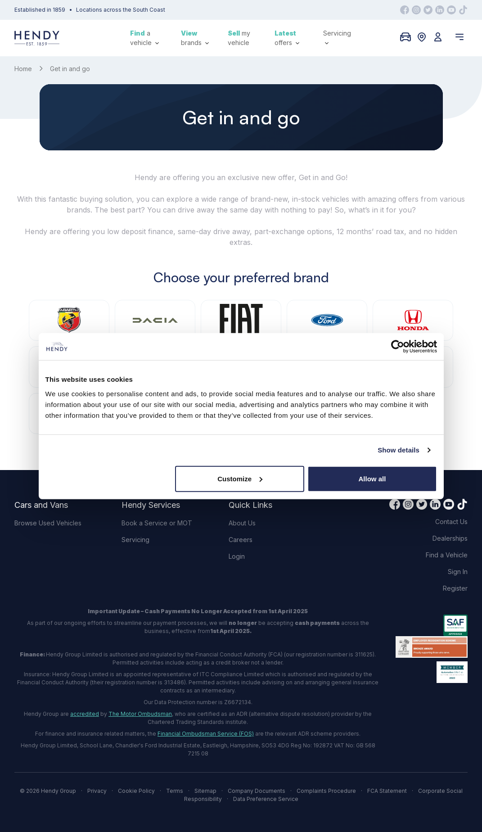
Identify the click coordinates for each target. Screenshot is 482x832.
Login (237, 556)
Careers (240, 539)
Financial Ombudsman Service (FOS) (206, 733)
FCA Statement (387, 790)
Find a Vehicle (447, 555)
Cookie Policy (136, 790)
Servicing (337, 37)
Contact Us (451, 521)
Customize (239, 478)
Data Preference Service (265, 799)
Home (23, 68)
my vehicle (239, 37)
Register (455, 588)
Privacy (97, 790)
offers (287, 37)
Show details (398, 450)
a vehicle (144, 37)
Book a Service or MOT (157, 523)
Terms (174, 790)
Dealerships (450, 538)
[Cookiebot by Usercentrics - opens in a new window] (397, 346)
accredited (84, 713)
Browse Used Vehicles (47, 523)
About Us (242, 523)
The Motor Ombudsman (140, 713)
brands (195, 37)
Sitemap (205, 790)
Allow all (372, 478)
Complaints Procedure (326, 790)
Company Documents (256, 790)
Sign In (458, 571)
